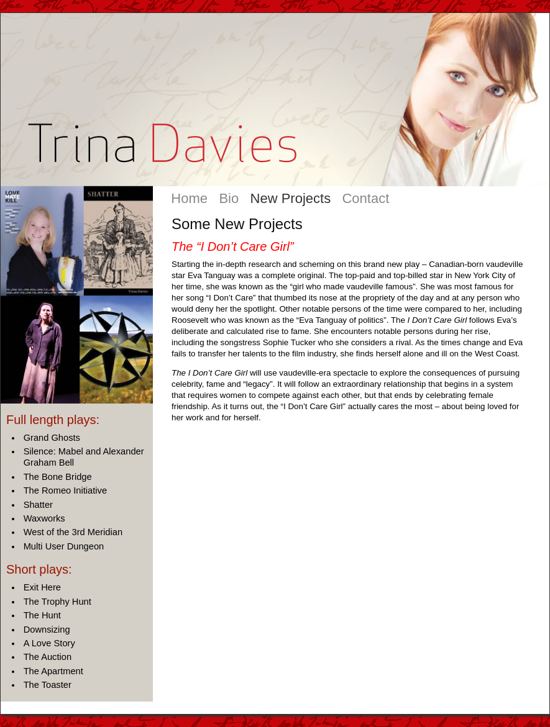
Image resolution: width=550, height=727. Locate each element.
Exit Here (42, 587)
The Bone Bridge (58, 477)
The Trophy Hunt (57, 602)
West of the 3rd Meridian (73, 532)
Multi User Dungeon (64, 546)
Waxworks (44, 518)
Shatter (38, 505)
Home (189, 198)
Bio (229, 198)
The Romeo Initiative (65, 490)
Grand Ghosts (52, 438)
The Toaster (47, 685)
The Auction (47, 657)
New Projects (290, 198)
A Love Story (49, 643)
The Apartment (53, 671)
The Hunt (42, 615)
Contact (365, 198)
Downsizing (47, 629)
